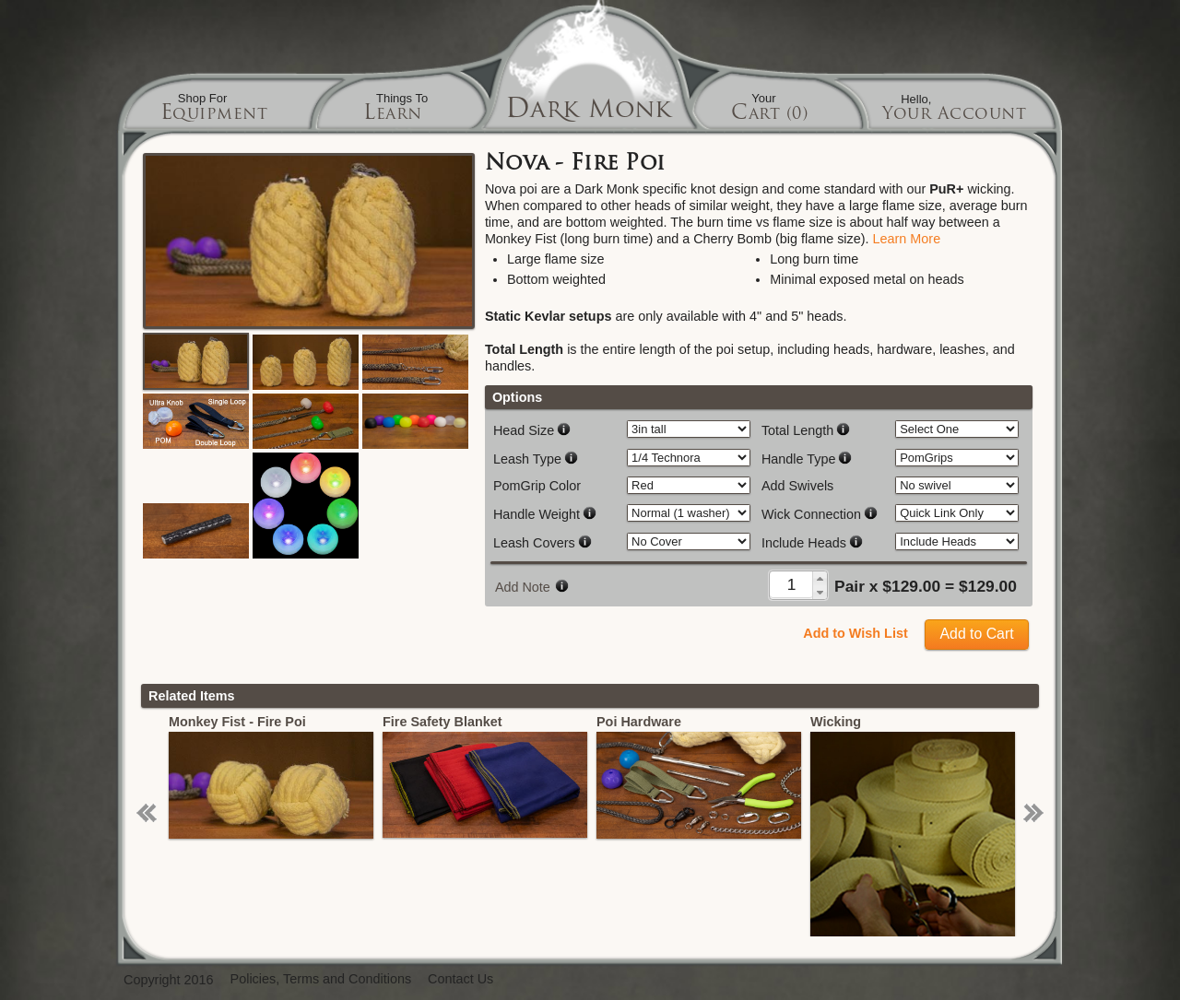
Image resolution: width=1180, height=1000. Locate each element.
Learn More (907, 238)
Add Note (522, 587)
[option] (272, 776)
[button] (819, 578)
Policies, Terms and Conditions (321, 979)
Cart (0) (769, 115)
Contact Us (460, 979)
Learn (392, 115)
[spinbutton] (791, 584)
